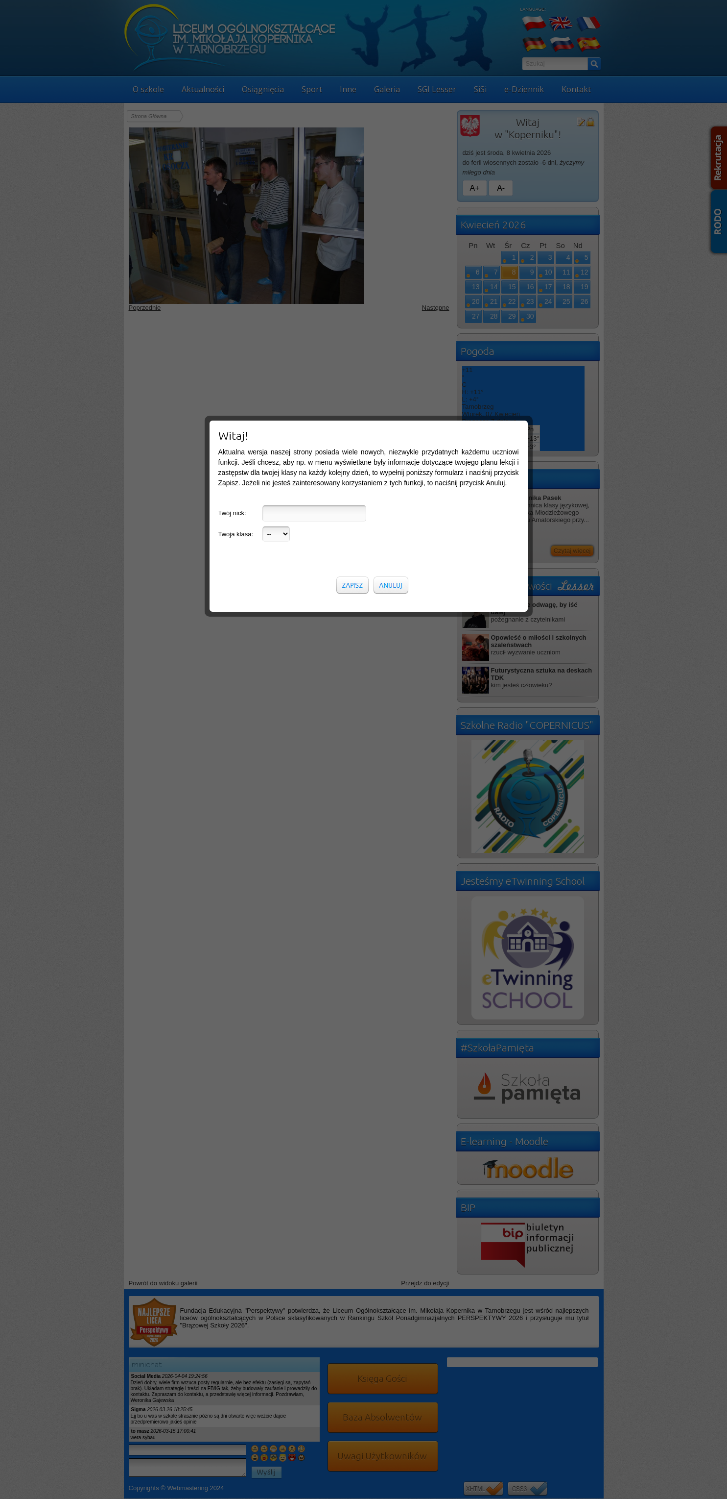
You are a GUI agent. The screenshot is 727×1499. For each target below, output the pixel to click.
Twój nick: (232, 182)
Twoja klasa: (236, 203)
